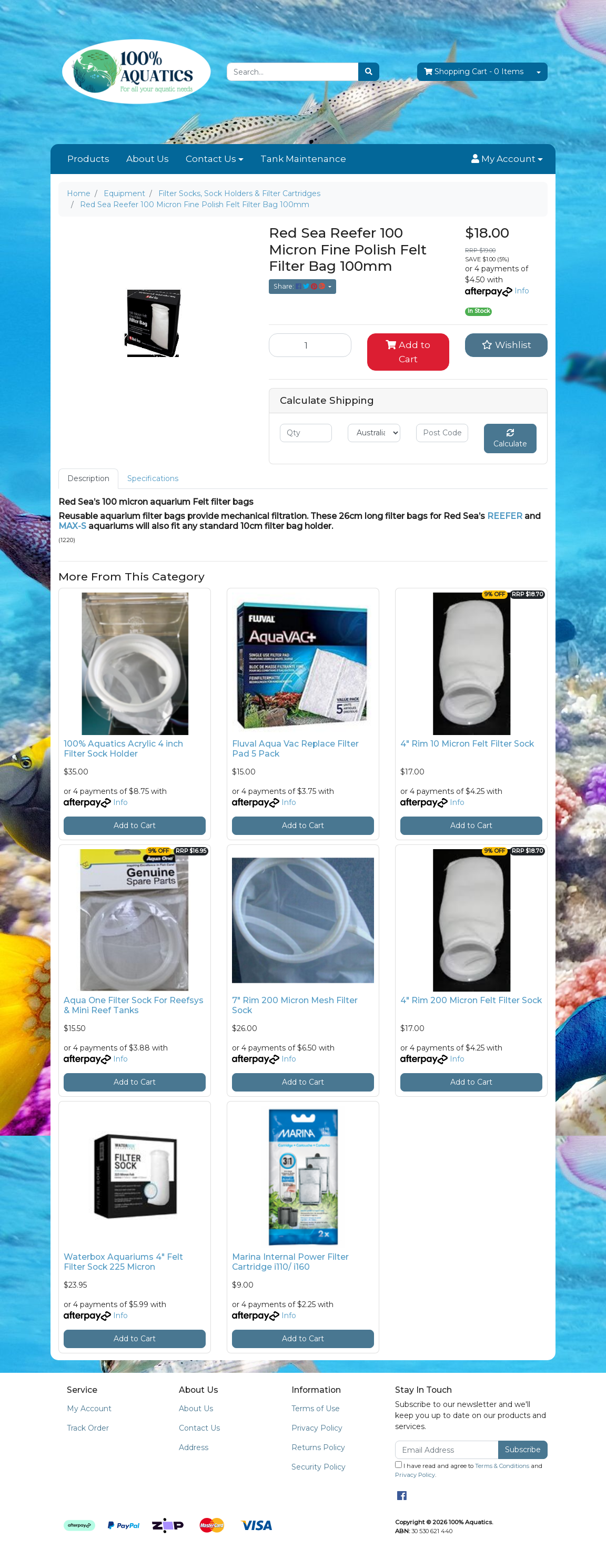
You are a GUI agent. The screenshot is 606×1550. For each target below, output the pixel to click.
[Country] (374, 433)
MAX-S (72, 526)
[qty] (306, 433)
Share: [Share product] (300, 286)
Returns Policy (318, 1447)
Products (88, 159)
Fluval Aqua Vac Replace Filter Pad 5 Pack (295, 749)
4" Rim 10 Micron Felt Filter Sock (467, 744)
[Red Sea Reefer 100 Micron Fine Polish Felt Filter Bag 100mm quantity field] (310, 344)
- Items (473, 71)
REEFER (504, 516)
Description (88, 478)
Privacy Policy (316, 1428)
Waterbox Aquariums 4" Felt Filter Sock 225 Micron (123, 1262)
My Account (89, 1408)
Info (521, 290)
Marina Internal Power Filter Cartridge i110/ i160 (290, 1262)
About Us (147, 159)
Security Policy (318, 1467)
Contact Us (211, 159)
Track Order (88, 1428)
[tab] (88, 478)
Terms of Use (315, 1408)
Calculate (510, 438)
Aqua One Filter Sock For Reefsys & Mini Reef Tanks (134, 1005)
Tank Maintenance (303, 159)
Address (193, 1447)
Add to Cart (408, 351)
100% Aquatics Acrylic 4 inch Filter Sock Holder (123, 749)
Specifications (152, 478)
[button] (507, 159)
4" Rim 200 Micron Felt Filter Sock (471, 1000)
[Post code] (442, 433)
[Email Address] (447, 1450)
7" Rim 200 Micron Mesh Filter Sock (295, 1005)
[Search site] (368, 72)
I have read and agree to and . (468, 1469)
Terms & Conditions (502, 1466)
